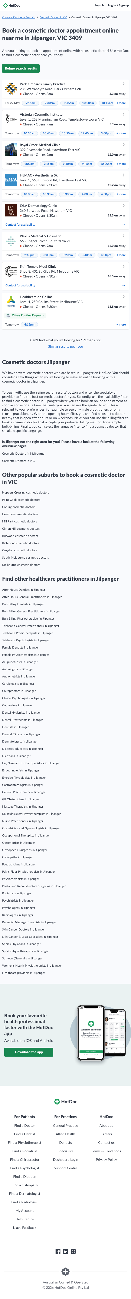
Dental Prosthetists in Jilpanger (22, 720)
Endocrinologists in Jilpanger (20, 770)
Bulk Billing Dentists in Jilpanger (23, 604)
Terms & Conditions (106, 1151)
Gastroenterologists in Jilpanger (22, 785)
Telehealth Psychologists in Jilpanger (25, 640)
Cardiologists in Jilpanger (18, 683)
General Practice (65, 1125)
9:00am (29, 163)
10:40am (49, 133)
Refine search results (21, 68)
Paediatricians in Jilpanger (19, 864)
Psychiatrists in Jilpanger (18, 900)
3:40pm (87, 255)
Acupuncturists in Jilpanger (19, 662)
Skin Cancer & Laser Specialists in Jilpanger (30, 936)
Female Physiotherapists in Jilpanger (25, 654)
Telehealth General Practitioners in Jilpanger (30, 626)
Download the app (29, 1052)
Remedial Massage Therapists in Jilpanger (29, 922)
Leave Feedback (24, 1227)
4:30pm (106, 194)
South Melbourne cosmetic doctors (25, 557)
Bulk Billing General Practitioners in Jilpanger (31, 611)
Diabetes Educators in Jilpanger (22, 748)
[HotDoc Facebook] (58, 1251)
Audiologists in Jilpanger (17, 669)
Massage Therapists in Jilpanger (22, 806)
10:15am (107, 103)
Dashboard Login (65, 1159)
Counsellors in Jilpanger (17, 705)
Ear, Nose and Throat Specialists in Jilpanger (31, 763)
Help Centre (25, 1219)
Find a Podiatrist (24, 1151)
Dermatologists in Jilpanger (19, 741)
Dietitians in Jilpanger (16, 756)
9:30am (50, 103)
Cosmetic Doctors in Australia (18, 17)
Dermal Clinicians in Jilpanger (21, 734)
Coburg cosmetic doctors (18, 507)
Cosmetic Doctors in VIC (53, 17)
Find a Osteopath (25, 1185)
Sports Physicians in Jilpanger (21, 944)
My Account (25, 1210)
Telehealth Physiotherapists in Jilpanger (27, 633)
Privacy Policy (106, 1159)
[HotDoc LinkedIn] (65, 1251)
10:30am (29, 133)
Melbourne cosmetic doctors (21, 564)
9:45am (69, 103)
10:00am (88, 103)
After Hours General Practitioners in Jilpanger (32, 597)
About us (106, 1125)
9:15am (31, 103)
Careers (106, 1134)
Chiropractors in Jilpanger (19, 691)
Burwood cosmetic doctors (20, 536)
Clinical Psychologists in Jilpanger (23, 698)
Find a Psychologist (24, 1168)
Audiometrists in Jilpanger (19, 676)
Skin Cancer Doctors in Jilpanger (23, 929)
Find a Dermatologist (24, 1193)
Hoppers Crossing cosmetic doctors (25, 492)
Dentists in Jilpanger (15, 727)
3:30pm (68, 194)
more (121, 103)
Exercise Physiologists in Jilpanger (24, 777)
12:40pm (87, 133)
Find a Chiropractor (24, 1159)
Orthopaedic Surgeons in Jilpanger (24, 850)
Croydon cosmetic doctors (19, 550)
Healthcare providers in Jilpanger (23, 973)
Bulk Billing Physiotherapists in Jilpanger (28, 618)
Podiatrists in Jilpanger (16, 893)
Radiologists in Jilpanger (17, 915)
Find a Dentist (24, 1134)
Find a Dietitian (24, 1176)
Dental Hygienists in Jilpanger (21, 712)
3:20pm (68, 255)
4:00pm (87, 194)
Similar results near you (65, 346)
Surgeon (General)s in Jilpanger (22, 958)
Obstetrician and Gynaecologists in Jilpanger (31, 828)
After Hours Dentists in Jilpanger (23, 589)
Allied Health (65, 1134)
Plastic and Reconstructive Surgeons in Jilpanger (34, 886)
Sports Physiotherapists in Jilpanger (25, 951)
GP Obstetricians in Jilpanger (21, 799)
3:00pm (106, 133)
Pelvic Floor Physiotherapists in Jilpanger (28, 871)
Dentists (65, 1142)
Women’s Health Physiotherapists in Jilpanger (32, 965)
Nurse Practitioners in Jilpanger (22, 821)
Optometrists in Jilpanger (18, 842)
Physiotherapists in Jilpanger (20, 879)
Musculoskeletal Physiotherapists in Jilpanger (31, 813)
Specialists (65, 1151)
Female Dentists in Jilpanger (20, 647)
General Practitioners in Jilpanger (23, 792)
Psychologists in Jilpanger (18, 907)
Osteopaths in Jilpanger (17, 857)
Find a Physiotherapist (24, 1142)
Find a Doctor (24, 1125)
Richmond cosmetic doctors (20, 543)
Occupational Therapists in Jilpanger (26, 835)
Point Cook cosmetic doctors (21, 499)
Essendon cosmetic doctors (20, 514)
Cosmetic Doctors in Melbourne (23, 453)
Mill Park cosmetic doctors (19, 521)
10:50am (68, 133)
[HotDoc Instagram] (73, 1251)
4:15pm (29, 324)
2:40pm (29, 255)
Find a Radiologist (24, 1202)
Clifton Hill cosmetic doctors (21, 528)
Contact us (106, 1142)
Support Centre (65, 1168)
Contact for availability (65, 224)
